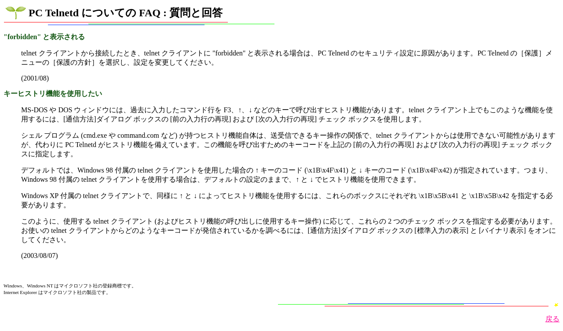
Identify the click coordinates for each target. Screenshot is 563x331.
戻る (552, 319)
